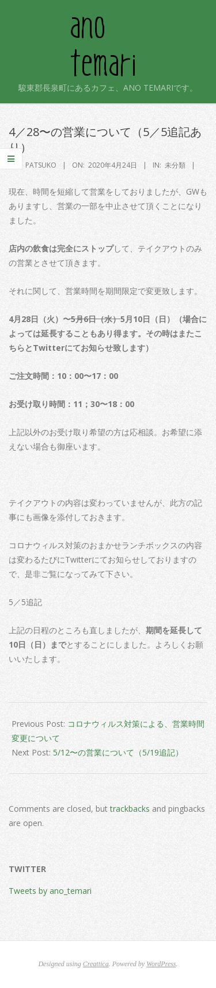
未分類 (175, 165)
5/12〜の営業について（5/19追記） (118, 752)
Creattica (96, 964)
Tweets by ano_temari (50, 890)
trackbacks (130, 808)
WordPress (161, 964)
